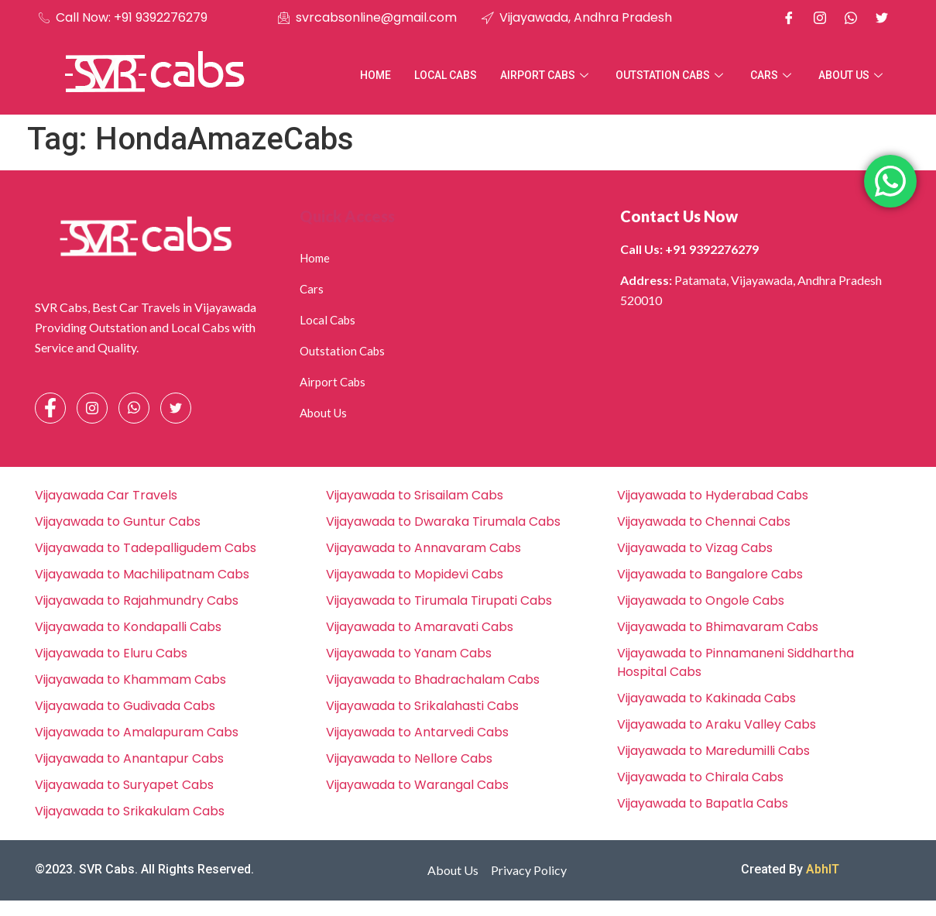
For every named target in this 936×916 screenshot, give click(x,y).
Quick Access (347, 216)
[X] (881, 17)
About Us (852, 75)
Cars (772, 75)
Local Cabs (445, 75)
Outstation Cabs (671, 75)
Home (375, 75)
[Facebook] (789, 17)
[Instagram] (819, 17)
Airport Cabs (546, 75)
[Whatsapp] (850, 17)
